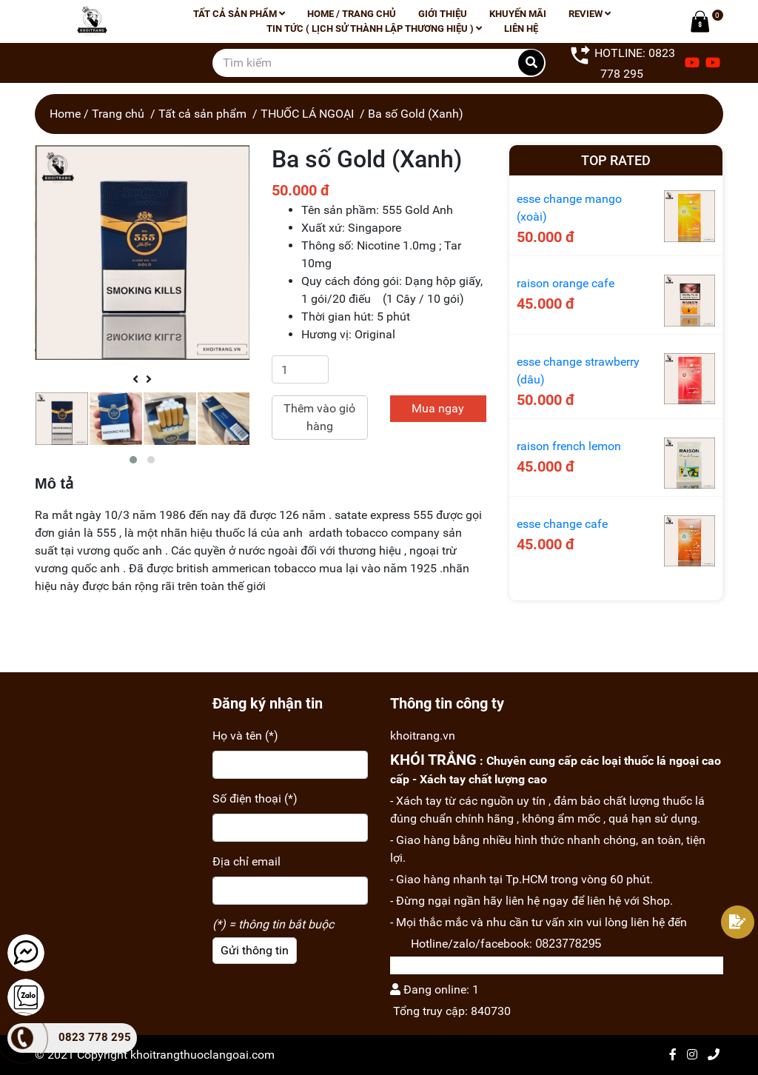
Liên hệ (521, 28)
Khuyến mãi (517, 13)
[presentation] (135, 380)
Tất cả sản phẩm (239, 13)
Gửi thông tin (255, 950)
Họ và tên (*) (245, 736)
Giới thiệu (442, 13)
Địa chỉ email (246, 861)
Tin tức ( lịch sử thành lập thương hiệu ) (374, 28)
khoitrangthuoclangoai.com (202, 1055)
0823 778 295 (94, 1037)
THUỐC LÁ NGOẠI (307, 114)
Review (589, 13)
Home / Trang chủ (351, 13)
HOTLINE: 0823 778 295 (622, 62)
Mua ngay (438, 408)
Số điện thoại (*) (255, 798)
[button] (133, 459)
